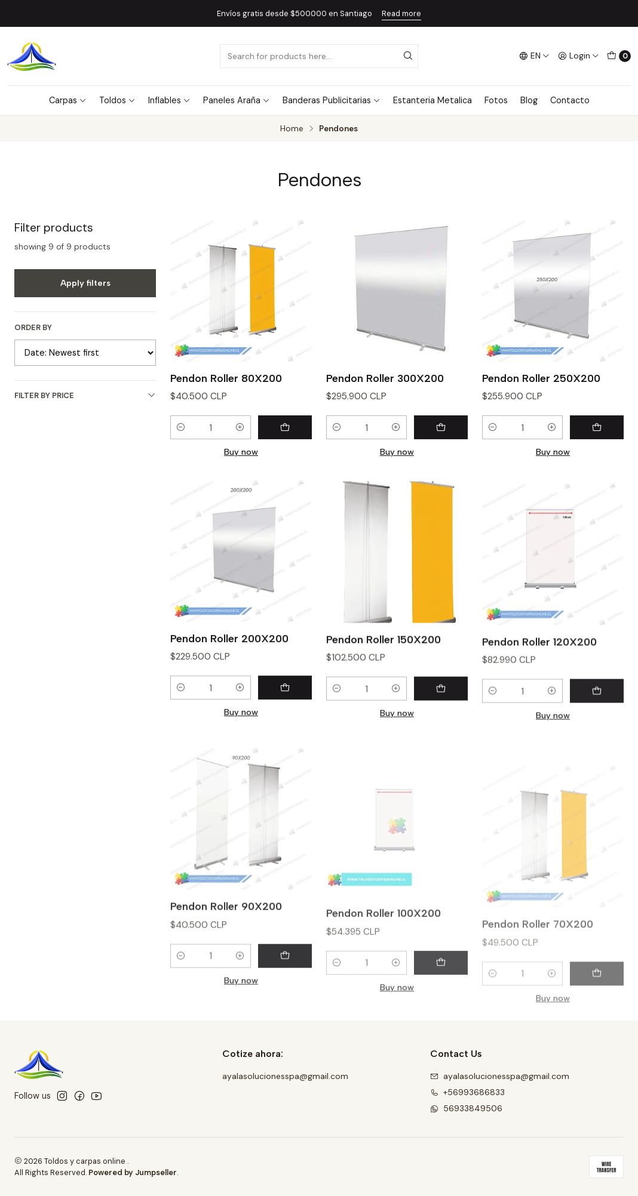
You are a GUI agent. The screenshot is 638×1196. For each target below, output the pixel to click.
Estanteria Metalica (432, 100)
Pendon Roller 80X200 (226, 378)
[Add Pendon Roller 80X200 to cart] (285, 427)
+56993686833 (467, 1092)
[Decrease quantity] (181, 427)
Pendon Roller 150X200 (383, 696)
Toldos (117, 100)
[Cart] (619, 56)
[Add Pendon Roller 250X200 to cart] (597, 427)
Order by (33, 327)
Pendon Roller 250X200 (541, 378)
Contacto (570, 100)
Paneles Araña (236, 100)
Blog (529, 100)
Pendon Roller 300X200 (385, 378)
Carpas (68, 100)
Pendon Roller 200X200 (229, 685)
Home (291, 129)
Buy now (241, 451)
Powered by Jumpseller (132, 1172)
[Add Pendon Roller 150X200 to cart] (441, 746)
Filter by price (85, 395)
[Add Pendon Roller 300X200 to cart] (441, 427)
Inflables (169, 100)
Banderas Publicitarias (332, 100)
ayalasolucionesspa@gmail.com (285, 1076)
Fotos (496, 100)
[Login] (578, 56)
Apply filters (85, 283)
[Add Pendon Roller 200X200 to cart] (285, 734)
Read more (401, 13)
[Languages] (534, 56)
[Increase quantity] (240, 427)
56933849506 (466, 1108)
